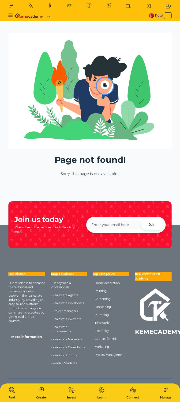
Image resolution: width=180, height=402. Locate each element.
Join (152, 224)
